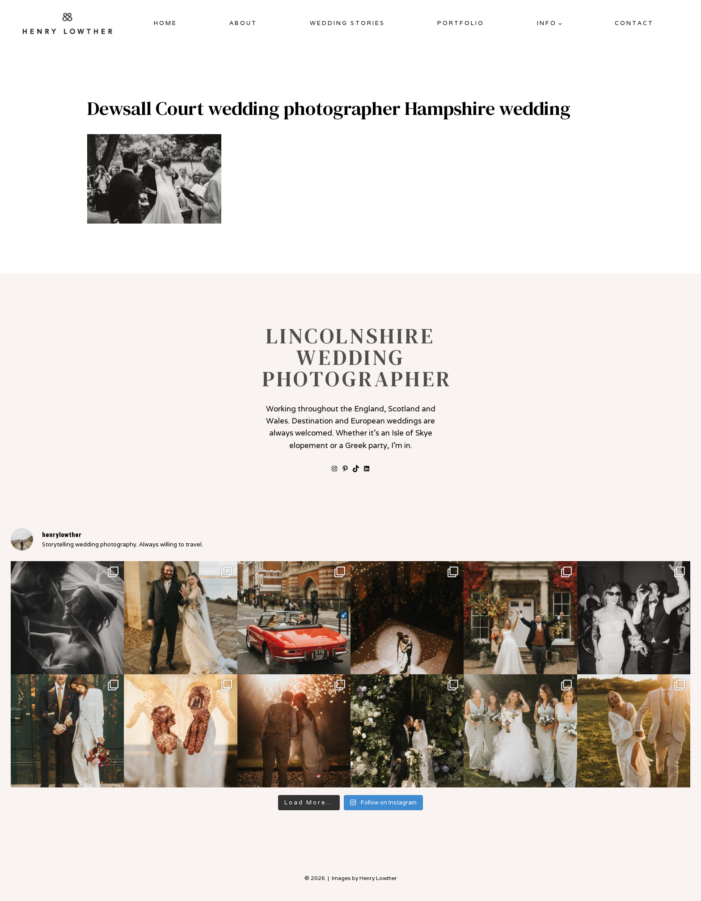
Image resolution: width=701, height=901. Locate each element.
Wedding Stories (347, 23)
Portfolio (460, 23)
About (243, 23)
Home (165, 23)
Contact (634, 23)
